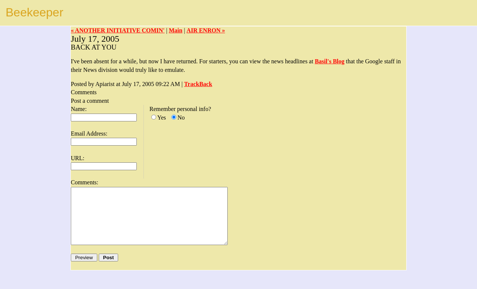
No (181, 117)
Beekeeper (34, 12)
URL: (77, 158)
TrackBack (198, 84)
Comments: (84, 182)
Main (175, 30)
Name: (79, 109)
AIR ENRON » (206, 30)
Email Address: (89, 133)
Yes (161, 117)
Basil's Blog (330, 61)
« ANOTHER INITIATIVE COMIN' (118, 30)
